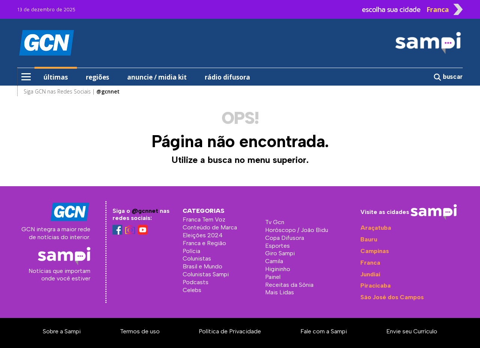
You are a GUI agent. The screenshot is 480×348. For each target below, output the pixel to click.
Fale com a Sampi (323, 331)
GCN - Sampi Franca (67, 43)
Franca (370, 262)
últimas (56, 77)
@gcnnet (145, 210)
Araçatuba (375, 227)
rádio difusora (227, 77)
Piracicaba (375, 285)
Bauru (368, 239)
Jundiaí (370, 274)
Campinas (374, 251)
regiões (97, 77)
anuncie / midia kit (157, 77)
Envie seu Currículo (411, 331)
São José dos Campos (392, 297)
